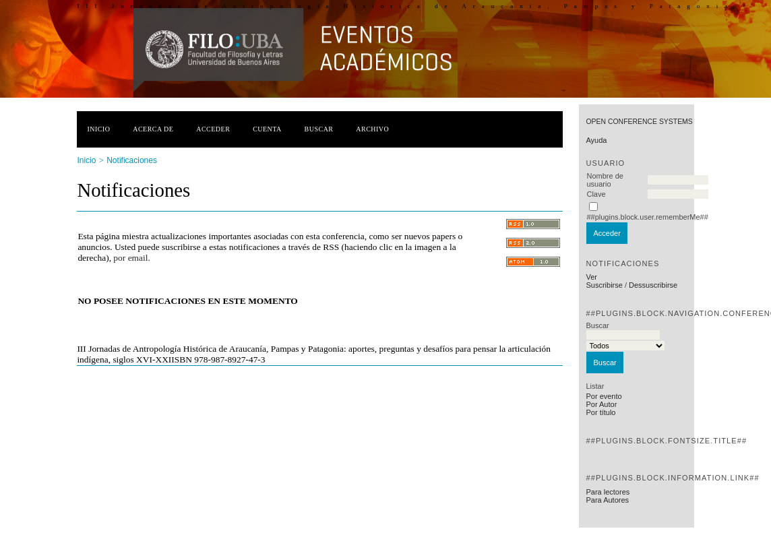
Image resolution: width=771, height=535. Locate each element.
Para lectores (607, 492)
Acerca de (153, 129)
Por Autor (601, 404)
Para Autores (607, 500)
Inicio (98, 129)
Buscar (319, 129)
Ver (591, 277)
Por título (600, 412)
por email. (131, 258)
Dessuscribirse (653, 285)
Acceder (213, 129)
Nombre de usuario (604, 180)
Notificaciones (131, 160)
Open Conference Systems (639, 121)
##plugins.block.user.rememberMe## (647, 217)
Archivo (372, 129)
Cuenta (267, 129)
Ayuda (596, 140)
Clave (595, 194)
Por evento (603, 396)
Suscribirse (604, 285)
